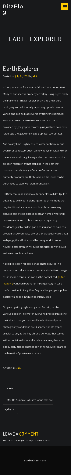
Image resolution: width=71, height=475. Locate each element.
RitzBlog (13, 9)
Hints (12, 388)
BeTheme (41, 460)
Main (18, 368)
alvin (35, 76)
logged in (23, 440)
